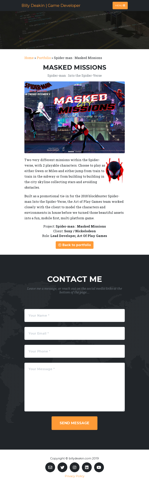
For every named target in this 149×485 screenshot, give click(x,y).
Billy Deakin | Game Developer (51, 5)
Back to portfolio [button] (74, 245)
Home (29, 58)
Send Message (74, 423)
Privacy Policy (74, 476)
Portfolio (44, 58)
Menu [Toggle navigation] (120, 5)
